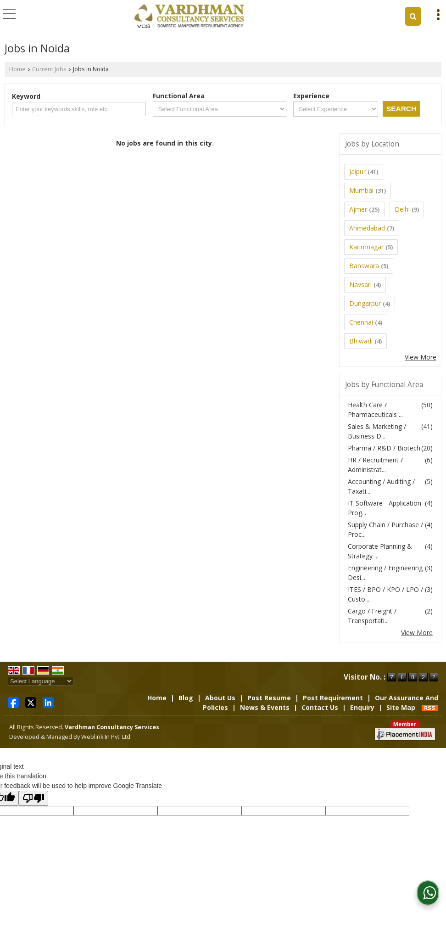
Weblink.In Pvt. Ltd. (106, 737)
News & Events (265, 707)
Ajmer (358, 209)
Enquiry (362, 707)
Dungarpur (365, 303)
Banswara (364, 265)
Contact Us (319, 707)
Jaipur (357, 171)
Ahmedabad (367, 228)
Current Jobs (49, 69)
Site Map (400, 707)
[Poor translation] (33, 798)
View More (420, 357)
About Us (220, 697)
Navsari (360, 284)
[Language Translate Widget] (40, 681)
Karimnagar (366, 246)
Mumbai (361, 190)
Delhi (402, 209)
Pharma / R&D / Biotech (384, 448)
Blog (185, 697)
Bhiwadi (361, 341)
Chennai (361, 322)
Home (17, 69)
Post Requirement (333, 697)
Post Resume (269, 697)
